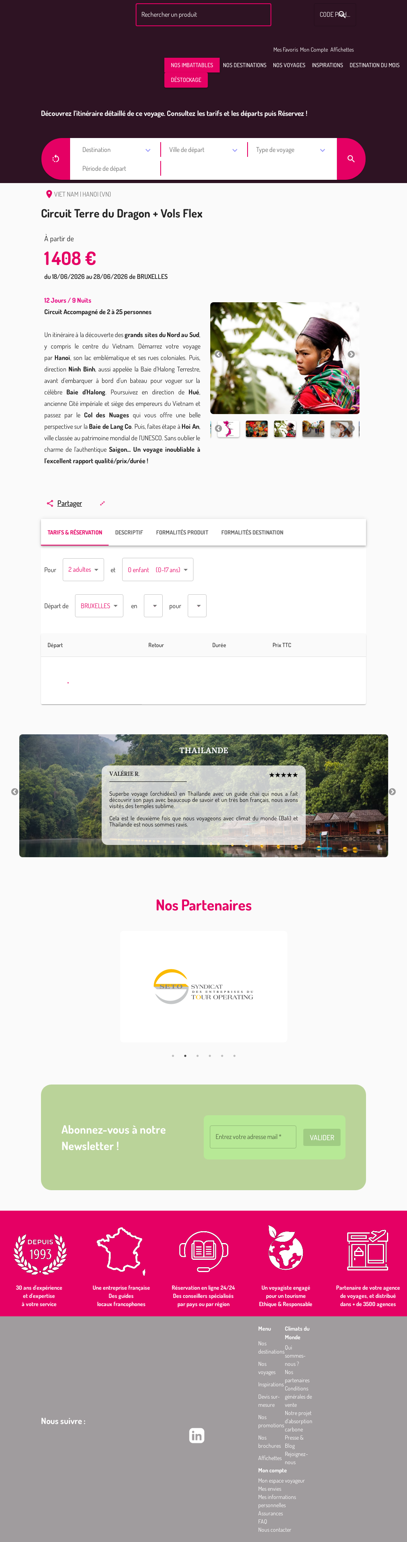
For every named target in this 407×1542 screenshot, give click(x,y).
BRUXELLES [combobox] (95, 606)
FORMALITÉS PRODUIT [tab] (182, 532)
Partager (64, 502)
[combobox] (202, 15)
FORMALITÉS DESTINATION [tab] (252, 532)
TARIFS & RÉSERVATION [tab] (75, 532)
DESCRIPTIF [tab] (129, 532)
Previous (218, 355)
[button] (192, 65)
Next (351, 355)
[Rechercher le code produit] (342, 15)
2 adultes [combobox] (79, 569)
